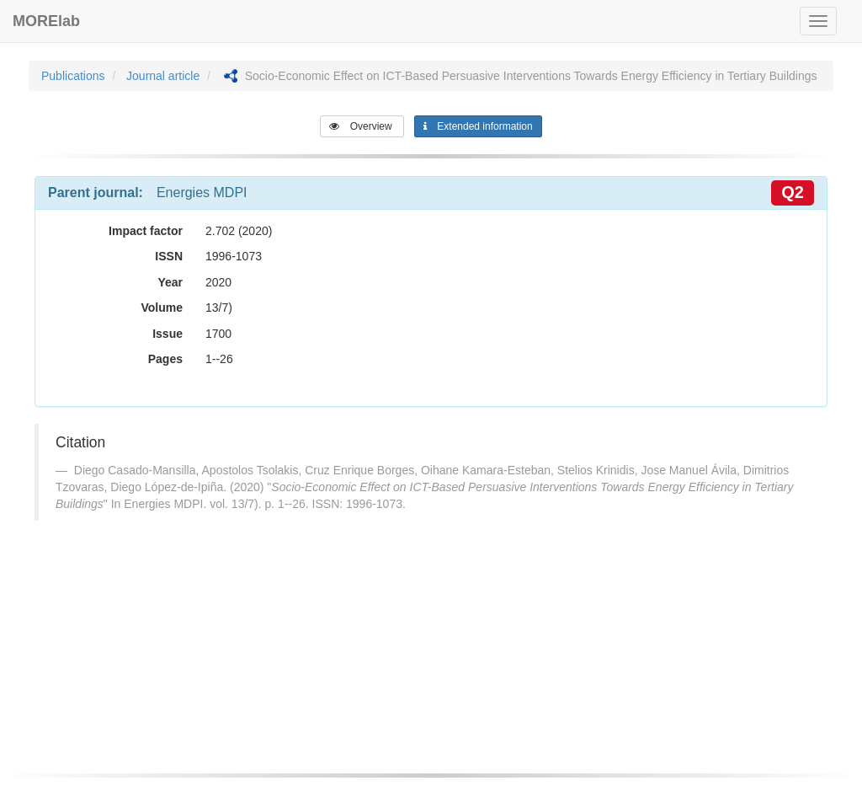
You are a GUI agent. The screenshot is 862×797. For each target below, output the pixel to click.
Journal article (163, 76)
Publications (73, 76)
